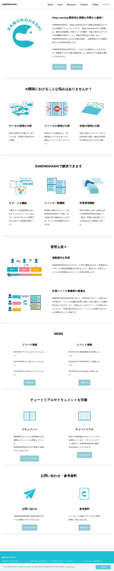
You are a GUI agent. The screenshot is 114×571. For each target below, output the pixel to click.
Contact (83, 4)
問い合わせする (30, 529)
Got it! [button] (103, 567)
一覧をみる (29, 383)
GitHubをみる (59, 67)
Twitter (95, 4)
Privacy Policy (9, 557)
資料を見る (84, 529)
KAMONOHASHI (10, 4)
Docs (59, 4)
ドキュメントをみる (29, 460)
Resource (70, 4)
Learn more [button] (70, 567)
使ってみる (77, 67)
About (50, 4)
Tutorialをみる (84, 456)
